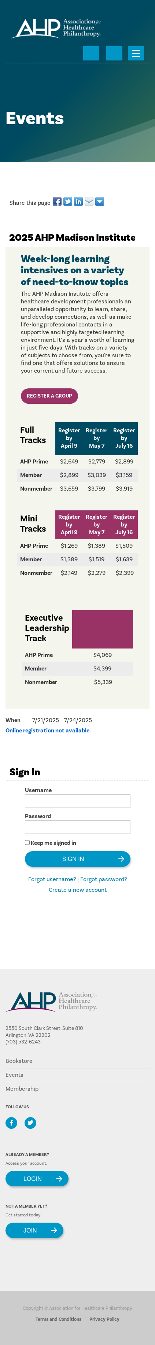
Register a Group (49, 396)
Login (32, 1178)
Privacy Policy (104, 1319)
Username (38, 790)
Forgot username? (52, 879)
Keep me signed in (53, 843)
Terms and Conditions (58, 1319)
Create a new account (78, 890)
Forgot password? (103, 879)
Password (38, 816)
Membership (21, 1089)
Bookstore (19, 1061)
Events (14, 1075)
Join (30, 1230)
